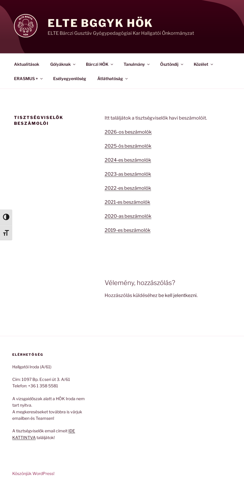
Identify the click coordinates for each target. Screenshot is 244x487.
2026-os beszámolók (128, 132)
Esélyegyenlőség (69, 78)
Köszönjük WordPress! (33, 473)
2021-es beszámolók (127, 202)
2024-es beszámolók (128, 160)
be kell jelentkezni (177, 295)
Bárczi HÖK (100, 64)
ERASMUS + (29, 78)
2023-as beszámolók (128, 174)
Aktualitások (26, 64)
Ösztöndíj (172, 64)
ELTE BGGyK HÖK (100, 23)
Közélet (204, 64)
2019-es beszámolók (127, 230)
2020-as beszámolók (128, 216)
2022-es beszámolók (128, 188)
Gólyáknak (63, 64)
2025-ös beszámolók (128, 146)
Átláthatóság (113, 78)
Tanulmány (137, 64)
